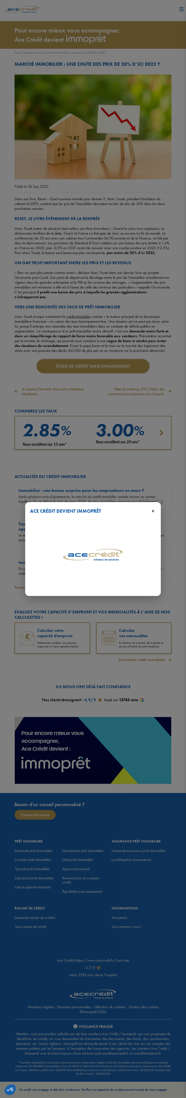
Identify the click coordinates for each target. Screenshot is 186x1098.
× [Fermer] (153, 510)
